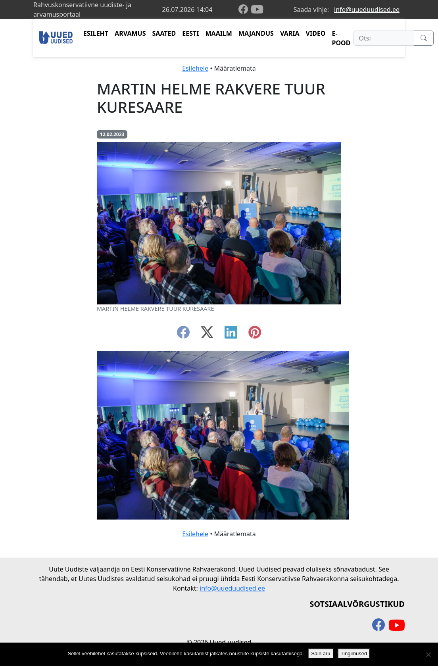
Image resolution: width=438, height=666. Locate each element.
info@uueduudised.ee (367, 9)
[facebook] (244, 9)
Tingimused (354, 653)
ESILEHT (95, 33)
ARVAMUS (130, 33)
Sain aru (320, 653)
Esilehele (195, 68)
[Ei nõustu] (428, 654)
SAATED (164, 33)
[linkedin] (231, 335)
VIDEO (316, 33)
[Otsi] (383, 38)
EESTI (190, 33)
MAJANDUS (256, 33)
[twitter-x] (207, 335)
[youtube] (257, 9)
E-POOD (341, 38)
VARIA (290, 33)
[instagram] (255, 335)
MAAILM (218, 33)
